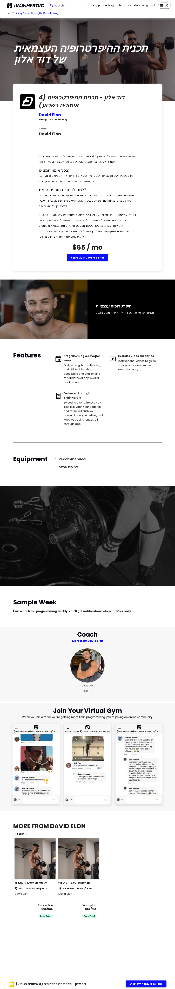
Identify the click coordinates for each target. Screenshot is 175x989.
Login (153, 5)
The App (94, 5)
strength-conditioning (44, 13)
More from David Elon (87, 641)
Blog (145, 5)
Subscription (45, 905)
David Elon (50, 115)
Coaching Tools (111, 5)
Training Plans (132, 5)
